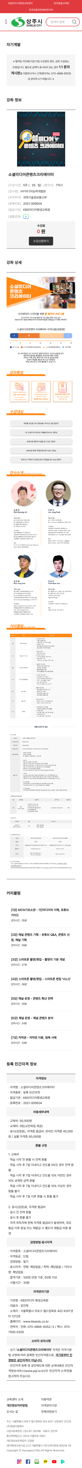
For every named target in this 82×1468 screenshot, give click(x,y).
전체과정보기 (49, 1411)
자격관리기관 (49, 1405)
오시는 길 (12, 1411)
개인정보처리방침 (17, 1405)
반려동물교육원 (61, 3)
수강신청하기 (41, 241)
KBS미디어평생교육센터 (20, 3)
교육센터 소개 (15, 1399)
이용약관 (46, 1399)
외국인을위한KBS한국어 (41, 9)
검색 (74, 22)
